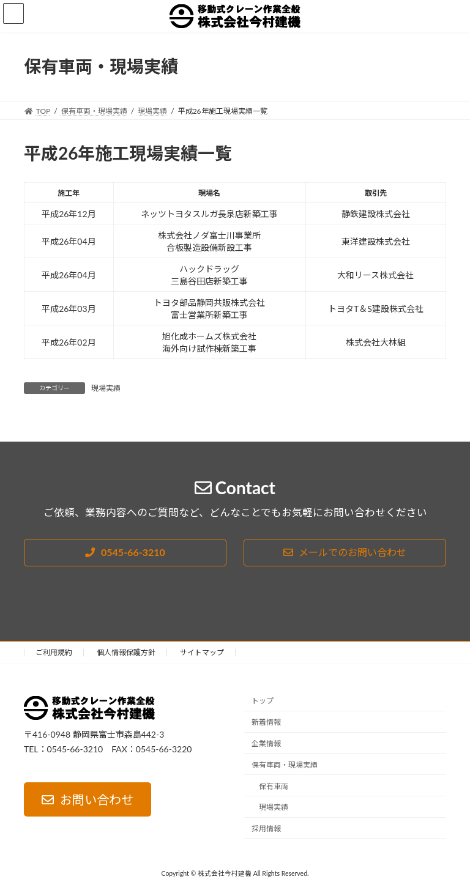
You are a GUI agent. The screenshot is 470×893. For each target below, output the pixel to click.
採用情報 (266, 828)
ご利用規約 (53, 652)
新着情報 (266, 722)
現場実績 (106, 388)
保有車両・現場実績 (285, 764)
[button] (125, 552)
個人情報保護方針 (126, 652)
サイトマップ (202, 652)
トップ (263, 701)
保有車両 (273, 786)
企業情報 (266, 743)
